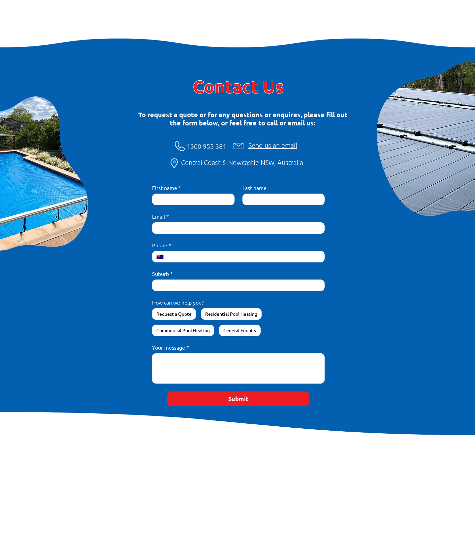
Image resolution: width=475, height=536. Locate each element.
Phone (161, 245)
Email (160, 216)
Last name (254, 187)
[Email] (236, 228)
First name (166, 187)
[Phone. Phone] (244, 256)
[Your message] (238, 368)
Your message (170, 347)
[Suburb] (236, 285)
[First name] (191, 199)
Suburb (162, 273)
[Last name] (282, 199)
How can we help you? (178, 302)
